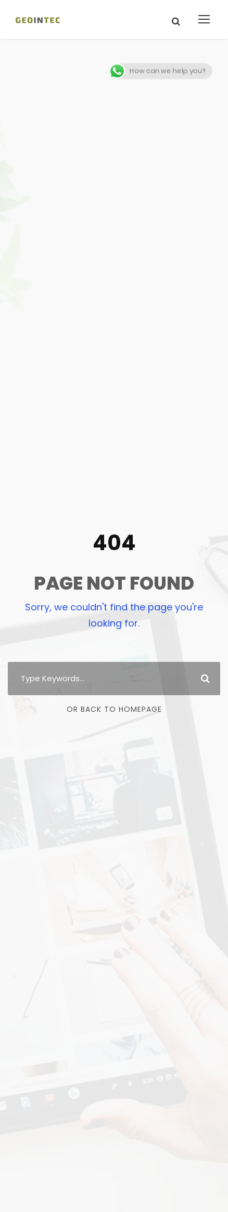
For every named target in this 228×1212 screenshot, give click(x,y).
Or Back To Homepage (114, 709)
